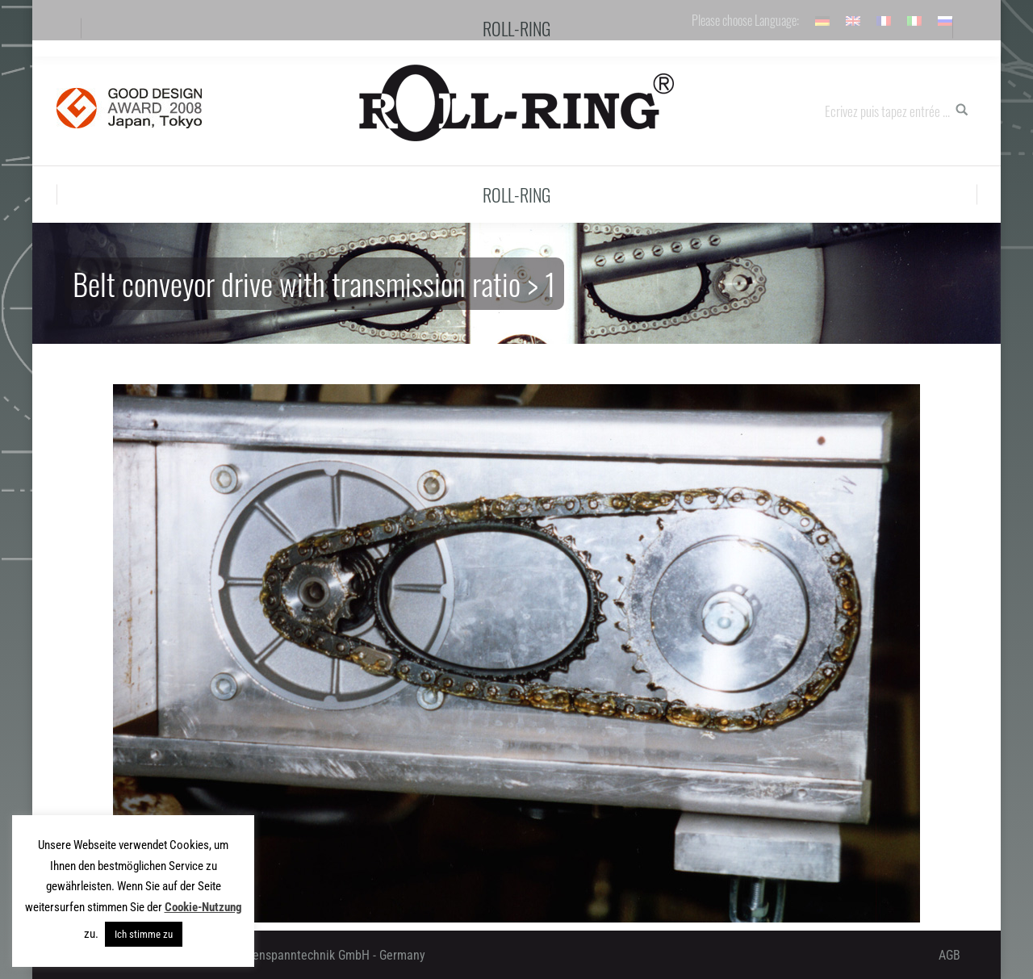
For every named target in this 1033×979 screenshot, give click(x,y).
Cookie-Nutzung (203, 907)
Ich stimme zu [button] (144, 934)
